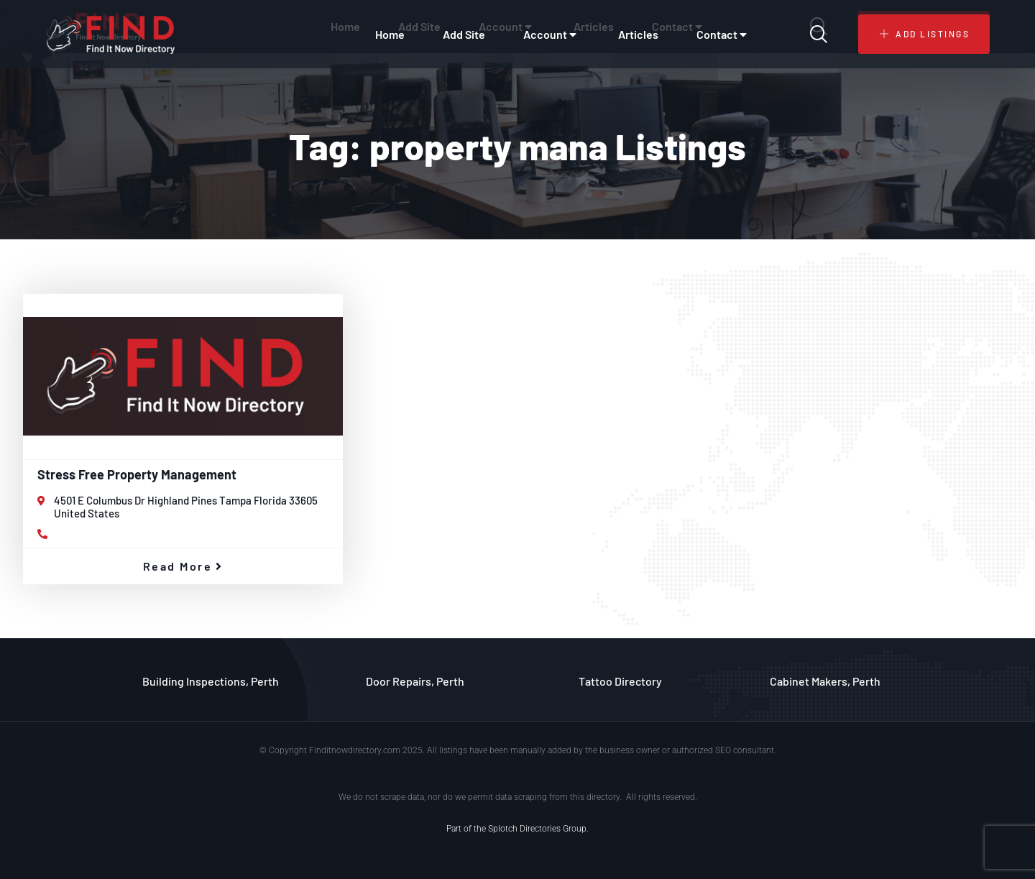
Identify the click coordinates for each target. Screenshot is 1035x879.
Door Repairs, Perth (415, 681)
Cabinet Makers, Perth (825, 681)
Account (551, 34)
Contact (723, 34)
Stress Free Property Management (136, 474)
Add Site (464, 34)
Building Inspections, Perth (210, 681)
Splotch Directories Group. (538, 829)
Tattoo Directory (620, 681)
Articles (638, 34)
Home (390, 34)
